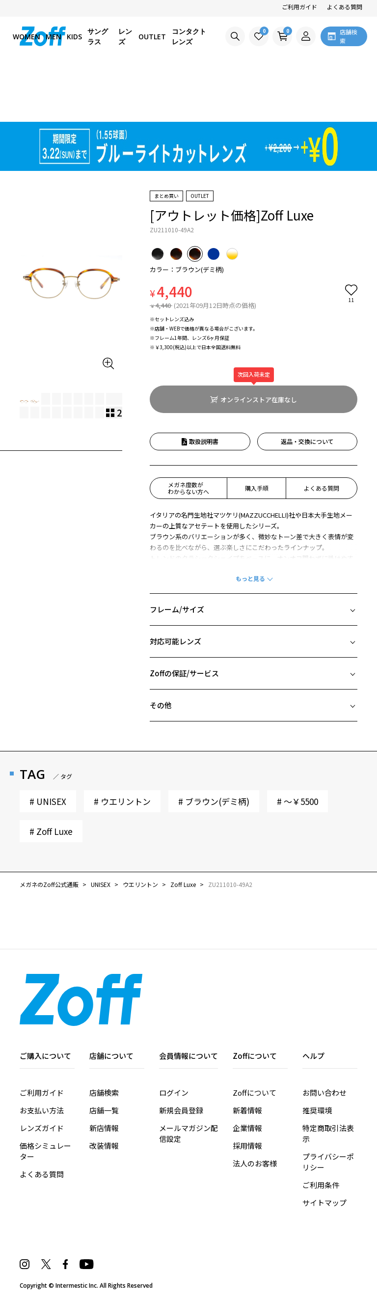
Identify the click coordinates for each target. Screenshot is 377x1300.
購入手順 (257, 488)
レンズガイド (42, 1128)
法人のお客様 (255, 1163)
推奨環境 (317, 1110)
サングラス (97, 36)
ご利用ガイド (299, 6)
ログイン (173, 1092)
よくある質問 (344, 6)
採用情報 (247, 1145)
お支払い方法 (42, 1110)
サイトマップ (324, 1202)
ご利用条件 (320, 1185)
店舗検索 (104, 1092)
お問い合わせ (324, 1092)
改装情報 (104, 1145)
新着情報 (247, 1110)
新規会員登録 (181, 1110)
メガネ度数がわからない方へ (188, 488)
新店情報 (104, 1128)
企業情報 (247, 1128)
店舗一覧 (104, 1110)
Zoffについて (254, 1092)
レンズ (125, 36)
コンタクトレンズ (189, 36)
